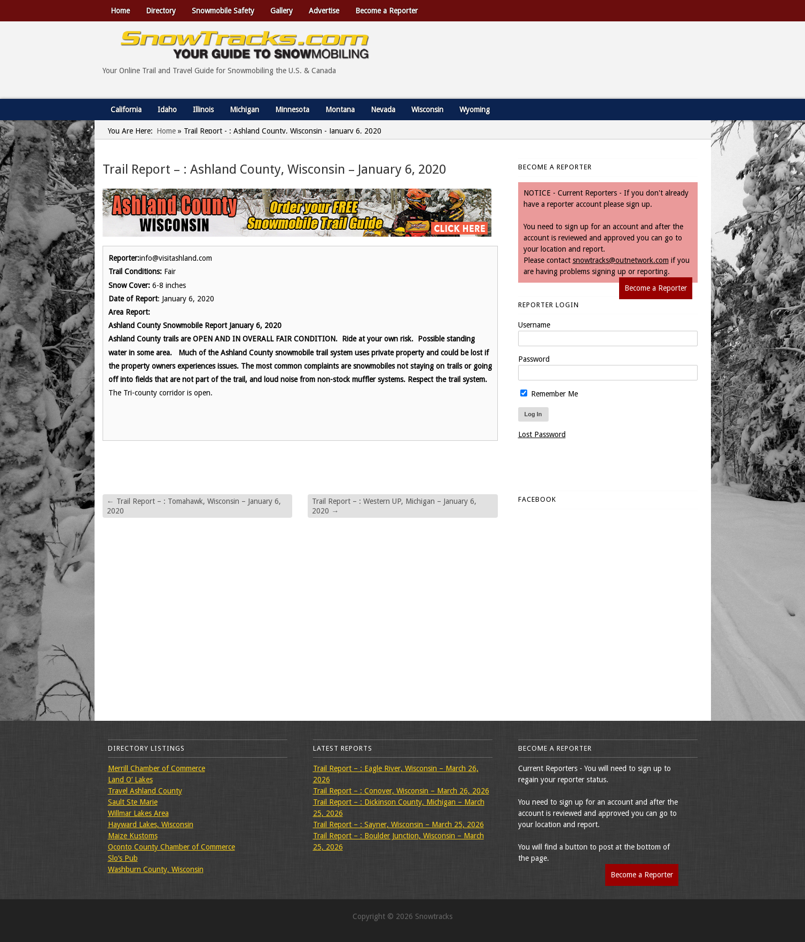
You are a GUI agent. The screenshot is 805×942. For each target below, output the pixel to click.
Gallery (281, 10)
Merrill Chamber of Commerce (156, 768)
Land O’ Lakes (130, 779)
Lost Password (542, 434)
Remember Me (549, 394)
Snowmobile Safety (223, 10)
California (126, 109)
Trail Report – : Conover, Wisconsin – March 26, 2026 (401, 791)
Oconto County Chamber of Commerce (171, 847)
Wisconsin (427, 109)
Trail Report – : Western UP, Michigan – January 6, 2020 (394, 506)
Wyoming (474, 109)
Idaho (167, 109)
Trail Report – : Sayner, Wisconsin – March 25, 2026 (398, 824)
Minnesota (292, 109)
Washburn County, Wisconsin (156, 869)
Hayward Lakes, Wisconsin (150, 824)
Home (120, 10)
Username (534, 325)
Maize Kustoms (133, 835)
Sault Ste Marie (133, 802)
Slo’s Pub (123, 858)
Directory (161, 10)
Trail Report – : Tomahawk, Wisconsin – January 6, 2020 (194, 506)
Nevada (383, 109)
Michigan (244, 109)
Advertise (324, 10)
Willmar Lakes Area (138, 813)
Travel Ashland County (145, 791)
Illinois (203, 109)
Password (534, 359)
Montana (340, 109)
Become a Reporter (386, 10)
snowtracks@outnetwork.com (621, 260)
